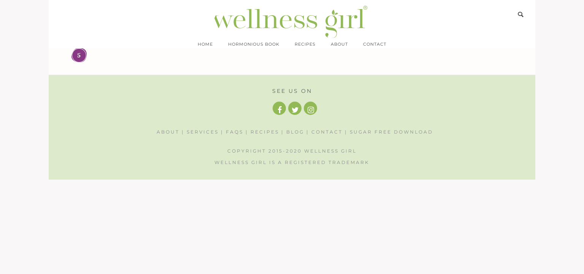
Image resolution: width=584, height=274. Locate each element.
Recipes (305, 44)
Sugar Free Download (391, 132)
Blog (295, 132)
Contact (374, 44)
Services (203, 132)
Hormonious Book (253, 44)
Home (205, 44)
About (339, 44)
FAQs (234, 132)
